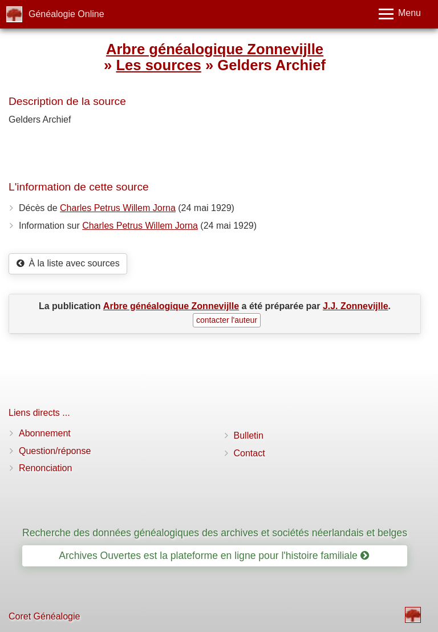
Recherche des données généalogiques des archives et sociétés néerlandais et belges (214, 532)
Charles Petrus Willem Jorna (118, 208)
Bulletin (248, 435)
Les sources (158, 65)
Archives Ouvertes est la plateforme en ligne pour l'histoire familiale (213, 555)
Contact (249, 453)
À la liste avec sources (68, 263)
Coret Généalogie (44, 616)
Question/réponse (55, 451)
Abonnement (45, 433)
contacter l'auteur (226, 320)
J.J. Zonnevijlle (355, 306)
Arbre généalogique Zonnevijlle (214, 49)
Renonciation (45, 468)
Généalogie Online (66, 14)
